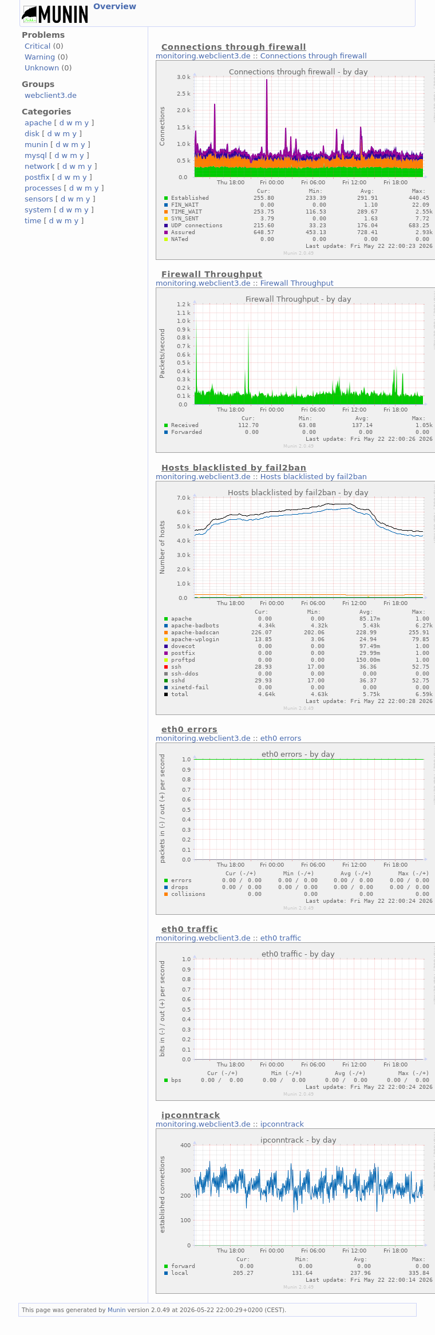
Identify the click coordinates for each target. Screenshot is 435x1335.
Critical (37, 46)
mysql (36, 155)
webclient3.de (51, 95)
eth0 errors (281, 738)
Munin (117, 1309)
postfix (37, 177)
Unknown (42, 68)
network (40, 166)
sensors (39, 199)
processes (43, 188)
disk (32, 133)
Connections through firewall (313, 56)
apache (38, 123)
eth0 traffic (281, 938)
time (33, 220)
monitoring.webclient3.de (203, 56)
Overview (114, 6)
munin (36, 144)
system (38, 210)
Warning (40, 57)
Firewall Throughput (297, 283)
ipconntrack (282, 1124)
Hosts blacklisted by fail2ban (313, 476)
